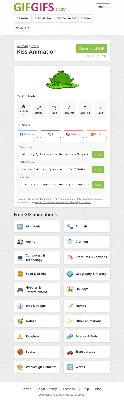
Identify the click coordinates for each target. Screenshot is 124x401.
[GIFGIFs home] (40, 7)
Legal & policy (47, 389)
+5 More (21, 27)
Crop (54, 110)
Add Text (85, 110)
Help (85, 389)
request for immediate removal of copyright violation (63, 202)
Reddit (96, 134)
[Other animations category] (87, 321)
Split (100, 110)
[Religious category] (37, 336)
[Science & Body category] (87, 336)
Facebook (27, 134)
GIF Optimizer (43, 18)
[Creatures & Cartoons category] (87, 257)
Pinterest (73, 134)
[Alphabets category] (37, 226)
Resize (38, 110)
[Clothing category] (87, 242)
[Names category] (87, 306)
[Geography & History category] (87, 274)
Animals (22, 46)
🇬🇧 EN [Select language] (102, 7)
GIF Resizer (23, 18)
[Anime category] (37, 242)
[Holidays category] (87, 289)
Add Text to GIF (66, 18)
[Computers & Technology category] (37, 257)
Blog (98, 389)
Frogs (35, 46)
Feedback (69, 389)
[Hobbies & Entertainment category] (37, 289)
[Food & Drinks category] (37, 274)
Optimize (23, 110)
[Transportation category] (87, 352)
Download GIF (91, 48)
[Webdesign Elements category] (37, 367)
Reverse (69, 110)
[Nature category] (37, 321)
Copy (98, 154)
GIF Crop (85, 18)
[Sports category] (37, 352)
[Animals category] (87, 226)
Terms (26, 389)
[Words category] (87, 367)
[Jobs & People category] (37, 306)
